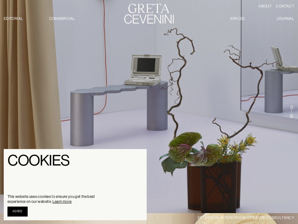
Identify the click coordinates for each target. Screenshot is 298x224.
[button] (17, 212)
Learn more (62, 201)
